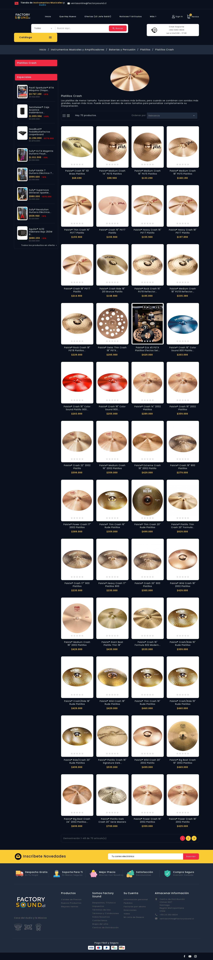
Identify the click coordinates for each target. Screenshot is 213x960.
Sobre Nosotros (101, 916)
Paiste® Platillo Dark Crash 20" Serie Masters (112, 820)
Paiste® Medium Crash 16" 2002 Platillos (112, 467)
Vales (127, 913)
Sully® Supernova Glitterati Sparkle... (39, 191)
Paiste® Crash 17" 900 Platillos (77, 585)
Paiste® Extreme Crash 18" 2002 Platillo (147, 467)
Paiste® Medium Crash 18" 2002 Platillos (77, 644)
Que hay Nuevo (67, 16)
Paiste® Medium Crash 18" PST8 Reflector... (183, 290)
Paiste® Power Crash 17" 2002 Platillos (77, 526)
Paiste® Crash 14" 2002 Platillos (147, 408)
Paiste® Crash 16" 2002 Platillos (183, 408)
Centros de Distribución (105, 927)
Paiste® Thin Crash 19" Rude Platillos (147, 703)
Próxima (194, 838)
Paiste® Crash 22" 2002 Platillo (77, 467)
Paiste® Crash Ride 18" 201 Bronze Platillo (112, 290)
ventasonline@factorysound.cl (177, 918)
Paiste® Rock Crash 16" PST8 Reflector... (148, 290)
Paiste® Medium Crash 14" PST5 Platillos (112, 172)
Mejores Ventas (69, 906)
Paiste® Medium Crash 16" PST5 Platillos (148, 172)
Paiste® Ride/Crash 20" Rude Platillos (77, 761)
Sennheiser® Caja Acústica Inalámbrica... (39, 110)
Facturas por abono (135, 906)
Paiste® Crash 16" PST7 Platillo (112, 231)
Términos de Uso (101, 909)
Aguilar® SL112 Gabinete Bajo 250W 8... (41, 232)
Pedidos (128, 903)
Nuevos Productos (71, 903)
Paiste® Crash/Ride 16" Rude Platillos (183, 644)
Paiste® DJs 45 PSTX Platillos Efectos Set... (147, 349)
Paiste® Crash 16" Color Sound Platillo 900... (77, 408)
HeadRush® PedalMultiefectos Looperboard (39, 132)
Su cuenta (131, 893)
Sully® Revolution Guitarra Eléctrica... (40, 211)
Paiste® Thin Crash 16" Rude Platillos (112, 526)
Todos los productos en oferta (39, 245)
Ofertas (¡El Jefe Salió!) (97, 16)
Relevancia (172, 115)
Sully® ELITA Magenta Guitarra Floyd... (41, 152)
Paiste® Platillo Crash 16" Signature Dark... (112, 761)
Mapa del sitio (100, 924)
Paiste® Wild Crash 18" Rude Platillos (112, 703)
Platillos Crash (27, 63)
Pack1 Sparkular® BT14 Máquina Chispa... (41, 89)
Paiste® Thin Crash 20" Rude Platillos (147, 526)
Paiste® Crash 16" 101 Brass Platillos (77, 172)
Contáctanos (99, 920)
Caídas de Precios (71, 899)
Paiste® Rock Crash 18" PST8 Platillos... (77, 349)
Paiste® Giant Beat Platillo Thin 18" (112, 644)
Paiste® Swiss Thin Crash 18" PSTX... (112, 349)
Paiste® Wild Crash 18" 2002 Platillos (183, 585)
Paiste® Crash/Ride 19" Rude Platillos (183, 703)
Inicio (48, 16)
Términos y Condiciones (105, 913)
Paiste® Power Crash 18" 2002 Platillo (183, 820)
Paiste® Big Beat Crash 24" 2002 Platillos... (77, 820)
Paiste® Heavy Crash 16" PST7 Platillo (147, 231)
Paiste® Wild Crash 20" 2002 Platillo (148, 761)
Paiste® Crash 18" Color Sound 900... (112, 408)
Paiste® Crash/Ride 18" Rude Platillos (77, 703)
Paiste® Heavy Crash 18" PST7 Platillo (183, 231)
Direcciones (130, 910)
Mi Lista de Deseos (134, 917)
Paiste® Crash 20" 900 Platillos (147, 585)
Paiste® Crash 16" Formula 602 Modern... (147, 644)
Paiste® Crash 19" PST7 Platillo (77, 290)
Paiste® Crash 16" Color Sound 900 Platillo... (182, 349)
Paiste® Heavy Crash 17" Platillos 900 (112, 585)
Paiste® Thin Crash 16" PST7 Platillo (77, 231)
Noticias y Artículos (131, 16)
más (153, 16)
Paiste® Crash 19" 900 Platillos (182, 467)
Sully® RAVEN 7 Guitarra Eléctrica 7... (41, 171)
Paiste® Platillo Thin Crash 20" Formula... (182, 526)
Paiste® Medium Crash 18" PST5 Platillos (183, 172)
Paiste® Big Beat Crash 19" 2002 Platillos (183, 761)
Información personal (136, 899)
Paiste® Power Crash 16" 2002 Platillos (147, 820)
